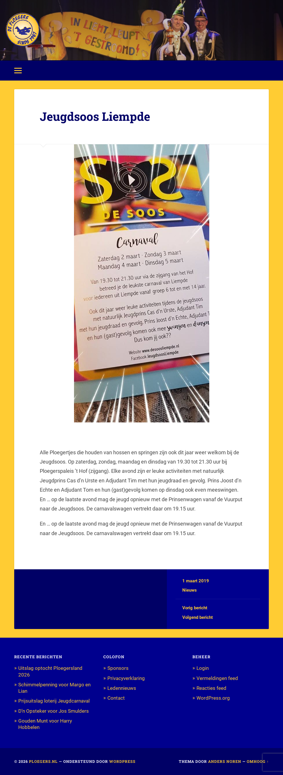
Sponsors (118, 668)
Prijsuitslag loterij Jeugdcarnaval (54, 701)
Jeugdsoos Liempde (95, 116)
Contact (116, 698)
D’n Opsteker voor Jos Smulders (53, 711)
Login (203, 668)
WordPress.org (213, 698)
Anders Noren (224, 761)
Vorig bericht (194, 607)
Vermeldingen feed (217, 678)
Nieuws (189, 590)
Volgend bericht (197, 617)
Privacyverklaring (126, 678)
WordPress (122, 761)
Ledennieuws (121, 688)
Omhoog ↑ (258, 761)
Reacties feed (211, 688)
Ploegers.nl (43, 761)
